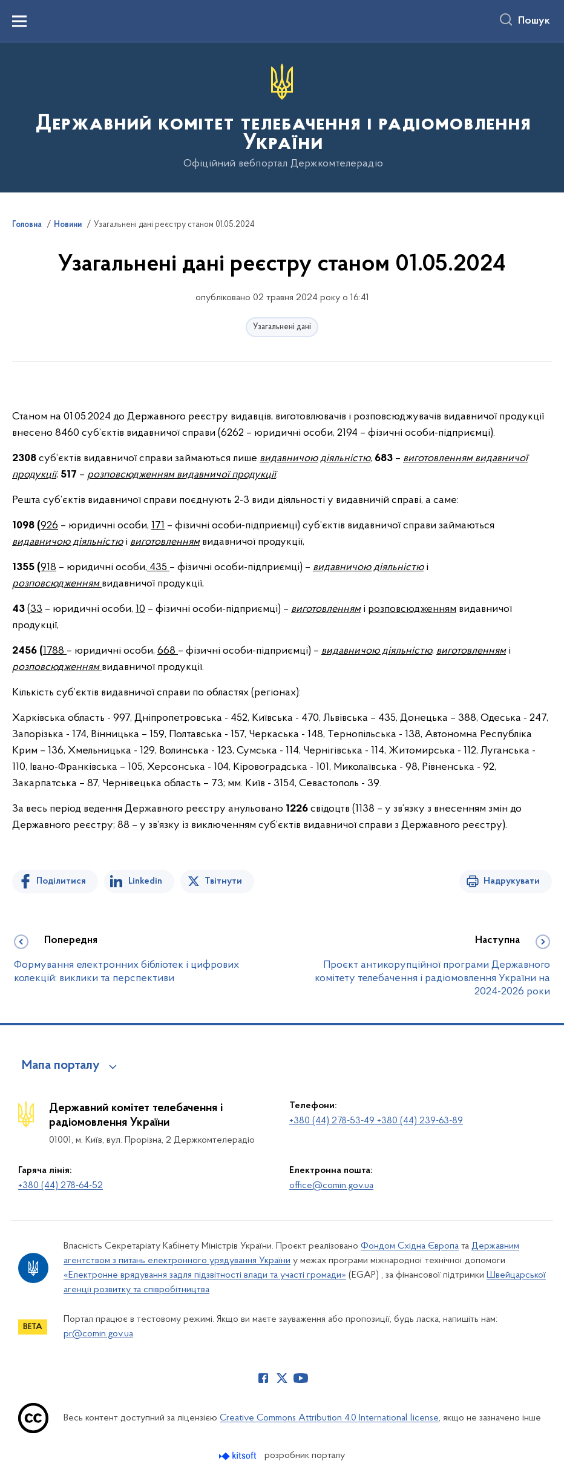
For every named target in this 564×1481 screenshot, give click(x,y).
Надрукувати (512, 881)
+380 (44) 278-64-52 (60, 1185)
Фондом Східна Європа (410, 1246)
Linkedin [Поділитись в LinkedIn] (145, 881)
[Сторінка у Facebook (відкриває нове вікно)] (263, 1378)
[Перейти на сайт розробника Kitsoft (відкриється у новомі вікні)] (238, 1455)
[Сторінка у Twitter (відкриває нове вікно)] (282, 1378)
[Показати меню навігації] (19, 21)
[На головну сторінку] (282, 116)
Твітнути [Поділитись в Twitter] (223, 881)
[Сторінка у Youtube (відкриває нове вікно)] (300, 1378)
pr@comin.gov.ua (98, 1334)
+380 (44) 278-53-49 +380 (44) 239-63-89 (376, 1121)
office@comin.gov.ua (331, 1185)
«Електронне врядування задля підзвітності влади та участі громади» (205, 1275)
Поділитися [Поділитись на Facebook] (61, 881)
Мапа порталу (61, 1065)
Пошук (534, 21)
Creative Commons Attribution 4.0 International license (329, 1418)
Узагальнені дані (282, 327)
